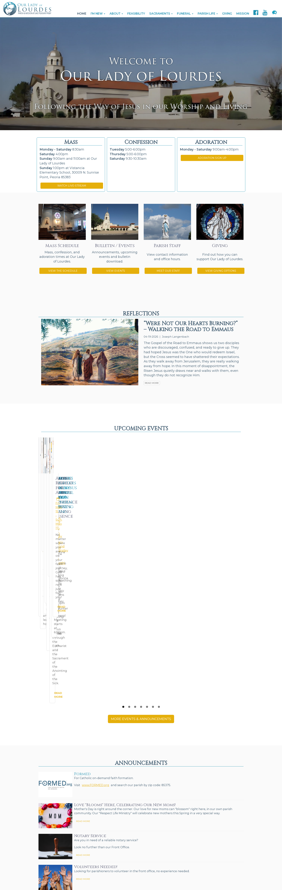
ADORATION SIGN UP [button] (212, 158)
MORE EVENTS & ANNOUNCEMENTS (141, 562)
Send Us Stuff (47, 874)
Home (81, 13)
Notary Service (90, 679)
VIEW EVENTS (115, 270)
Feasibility (136, 13)
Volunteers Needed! (95, 710)
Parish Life (208, 13)
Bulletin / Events (115, 246)
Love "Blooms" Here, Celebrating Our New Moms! (125, 648)
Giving (227, 13)
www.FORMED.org (95, 628)
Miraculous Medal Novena (63, 481)
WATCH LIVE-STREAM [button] (71, 185)
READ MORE (152, 383)
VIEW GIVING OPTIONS (220, 270)
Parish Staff (167, 246)
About (116, 13)
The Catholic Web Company (106, 870)
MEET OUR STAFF (168, 270)
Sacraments (161, 13)
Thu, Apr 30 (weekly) (162, 489)
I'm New (98, 13)
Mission (242, 13)
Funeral (185, 13)
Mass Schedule (62, 246)
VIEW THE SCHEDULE (63, 270)
